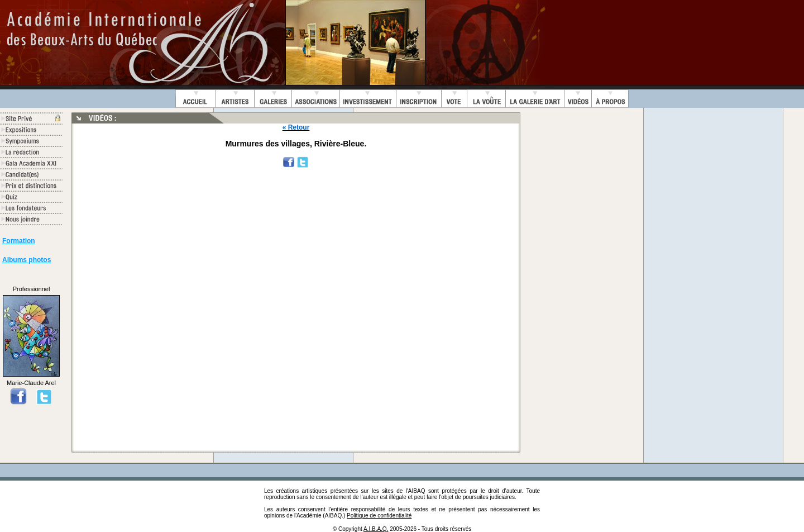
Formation (18, 241)
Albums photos (26, 260)
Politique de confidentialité (379, 515)
